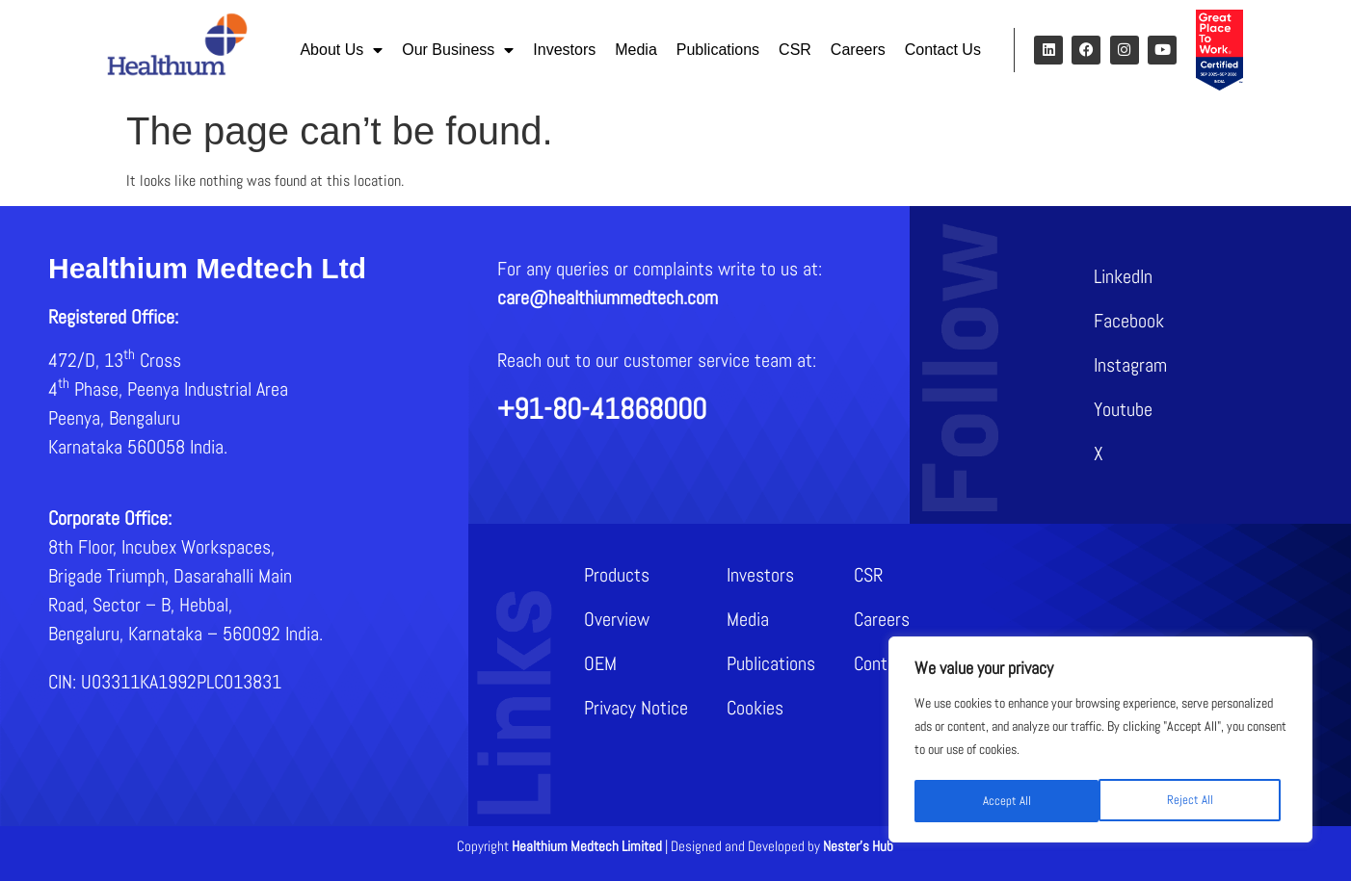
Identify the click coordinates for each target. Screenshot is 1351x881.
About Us (341, 50)
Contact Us (943, 49)
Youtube (1123, 409)
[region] (1100, 741)
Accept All (1195, 801)
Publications (717, 49)
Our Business (458, 50)
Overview (616, 619)
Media (636, 49)
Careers (858, 49)
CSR (795, 49)
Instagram (1130, 364)
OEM (600, 663)
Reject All (1004, 801)
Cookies (755, 707)
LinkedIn (1123, 276)
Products (616, 574)
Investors (564, 49)
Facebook (1129, 320)
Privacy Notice (636, 707)
